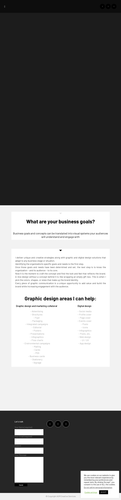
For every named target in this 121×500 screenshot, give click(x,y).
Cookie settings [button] (91, 492)
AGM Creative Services (66, 496)
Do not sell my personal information (98, 487)
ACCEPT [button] (104, 492)
